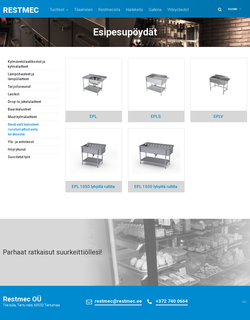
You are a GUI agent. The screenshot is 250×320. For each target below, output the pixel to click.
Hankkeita (134, 9)
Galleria (155, 9)
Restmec (21, 10)
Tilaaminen (83, 9)
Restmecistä (109, 9)
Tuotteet (57, 9)
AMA (244, 302)
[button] (237, 9)
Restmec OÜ (22, 299)
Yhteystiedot (178, 9)
